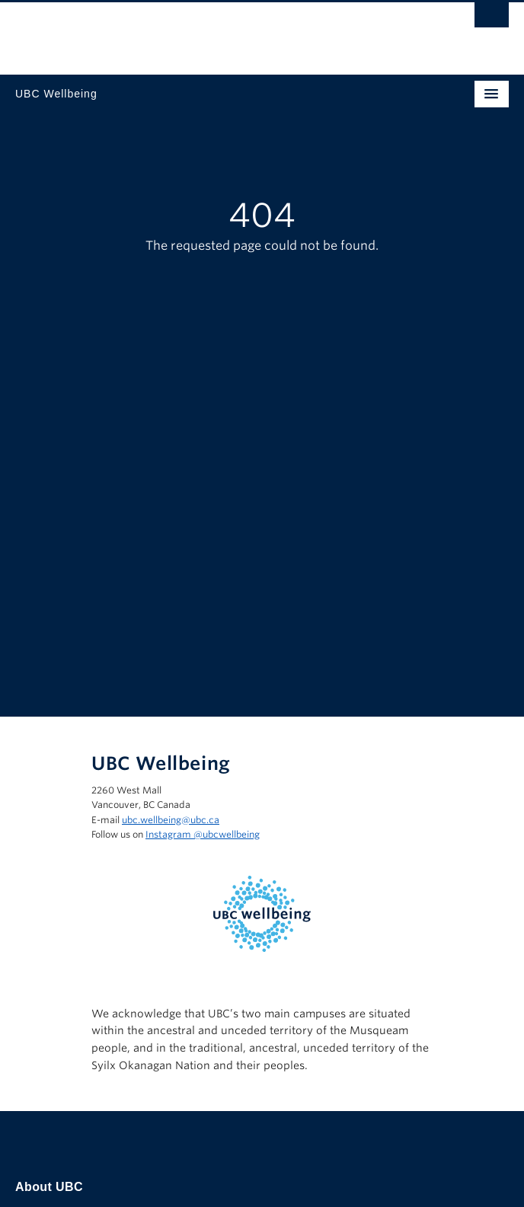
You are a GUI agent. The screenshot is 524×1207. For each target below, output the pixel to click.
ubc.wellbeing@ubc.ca (170, 819)
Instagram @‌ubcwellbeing (202, 834)
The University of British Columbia (188, 31)
